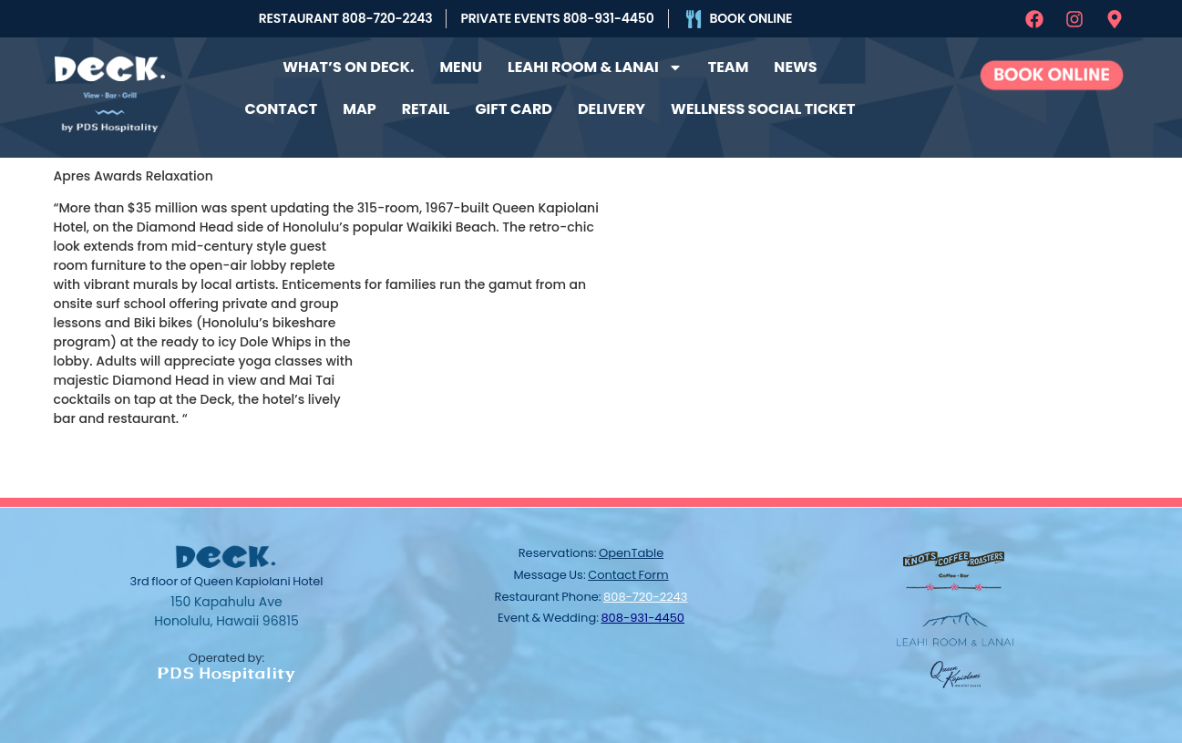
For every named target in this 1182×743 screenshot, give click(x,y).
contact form (628, 574)
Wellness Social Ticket (763, 108)
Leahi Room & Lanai (595, 67)
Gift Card (513, 108)
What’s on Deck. (348, 67)
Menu (460, 67)
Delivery (611, 108)
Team (728, 67)
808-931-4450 (642, 617)
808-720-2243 (645, 596)
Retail (426, 108)
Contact (281, 108)
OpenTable (631, 553)
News (795, 67)
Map (359, 108)
